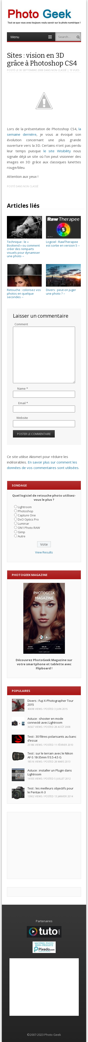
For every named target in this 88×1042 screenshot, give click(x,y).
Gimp (21, 532)
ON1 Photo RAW (29, 528)
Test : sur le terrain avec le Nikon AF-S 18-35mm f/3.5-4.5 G (50, 755)
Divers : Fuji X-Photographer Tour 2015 (50, 703)
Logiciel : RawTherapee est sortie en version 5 (63, 241)
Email (23, 403)
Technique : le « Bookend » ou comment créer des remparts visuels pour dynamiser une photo (24, 247)
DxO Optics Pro (28, 519)
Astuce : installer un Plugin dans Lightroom (49, 772)
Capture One (27, 515)
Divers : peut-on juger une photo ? (63, 289)
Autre (21, 536)
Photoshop (25, 511)
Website (22, 418)
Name (22, 388)
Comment (21, 324)
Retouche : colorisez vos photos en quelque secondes (24, 291)
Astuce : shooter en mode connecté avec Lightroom (45, 721)
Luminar (23, 523)
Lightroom (25, 507)
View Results (44, 552)
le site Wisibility (57, 151)
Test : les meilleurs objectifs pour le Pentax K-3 (50, 790)
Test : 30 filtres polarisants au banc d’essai (51, 738)
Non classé (59, 70)
